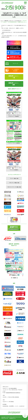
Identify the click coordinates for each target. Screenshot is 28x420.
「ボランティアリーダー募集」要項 (14, 187)
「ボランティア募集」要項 (14, 182)
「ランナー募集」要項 (14, 178)
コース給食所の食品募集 (15, 70)
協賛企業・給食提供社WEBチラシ (14, 244)
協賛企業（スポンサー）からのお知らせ (12, 20)
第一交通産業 (13, 277)
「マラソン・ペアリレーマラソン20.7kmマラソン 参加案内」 (14, 104)
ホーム (2, 20)
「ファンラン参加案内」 (14, 158)
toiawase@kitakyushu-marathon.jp (13, 392)
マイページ (15, 63)
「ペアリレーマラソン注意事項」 (14, 132)
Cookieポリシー (12, 418)
